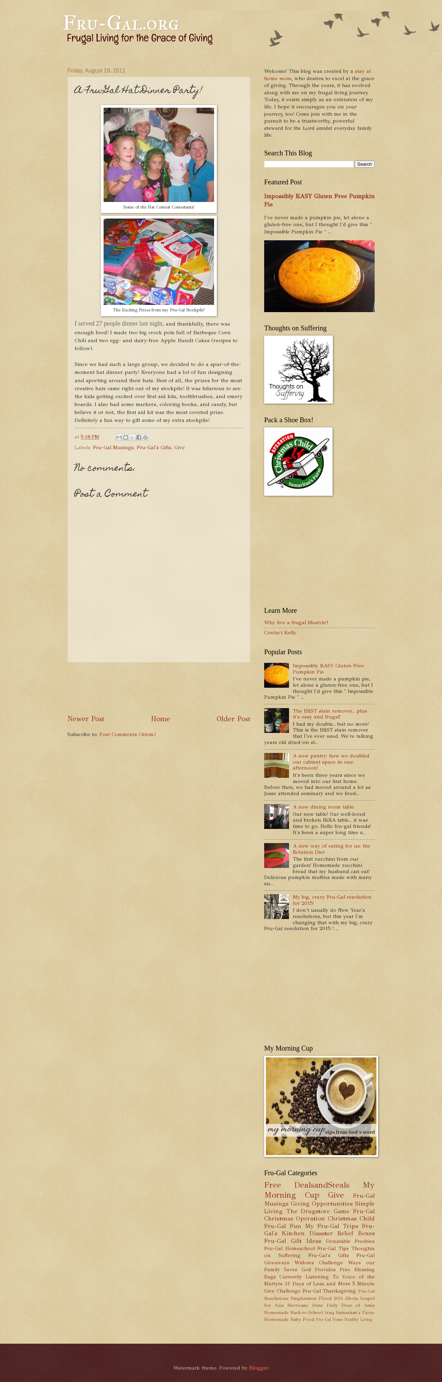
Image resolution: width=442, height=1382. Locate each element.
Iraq (329, 1312)
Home (160, 718)
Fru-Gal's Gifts (154, 447)
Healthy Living (358, 1319)
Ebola (351, 1298)
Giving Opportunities (322, 1203)
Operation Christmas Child (335, 1218)
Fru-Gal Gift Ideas (292, 1241)
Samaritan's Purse (355, 1312)
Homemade (276, 1312)
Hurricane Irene (305, 1305)
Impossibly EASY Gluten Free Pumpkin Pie (328, 669)
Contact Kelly (280, 632)
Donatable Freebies (350, 1241)
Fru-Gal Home (329, 1319)
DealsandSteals (321, 1185)
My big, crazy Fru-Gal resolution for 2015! (332, 900)
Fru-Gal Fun (282, 1226)
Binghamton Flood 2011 (317, 1298)
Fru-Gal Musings (113, 447)
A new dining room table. (324, 807)
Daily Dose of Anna (351, 1305)
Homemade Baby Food (289, 1319)
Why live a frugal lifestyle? (296, 622)
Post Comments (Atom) (127, 734)
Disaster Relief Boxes (342, 1233)
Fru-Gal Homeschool (289, 1248)
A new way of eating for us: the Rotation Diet (331, 849)
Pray (345, 1269)
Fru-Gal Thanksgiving (329, 1291)
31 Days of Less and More (317, 1283)
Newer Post (85, 718)
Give (179, 447)
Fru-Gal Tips (333, 1248)
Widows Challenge (319, 1262)
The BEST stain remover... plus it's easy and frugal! (330, 714)
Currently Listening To (308, 1277)
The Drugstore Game (317, 1211)
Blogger (258, 1368)
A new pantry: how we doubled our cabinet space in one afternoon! (331, 762)
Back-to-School (306, 1312)
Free (272, 1185)
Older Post (233, 718)
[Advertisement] (193, 688)
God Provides (318, 1269)
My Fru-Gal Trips (331, 1226)
